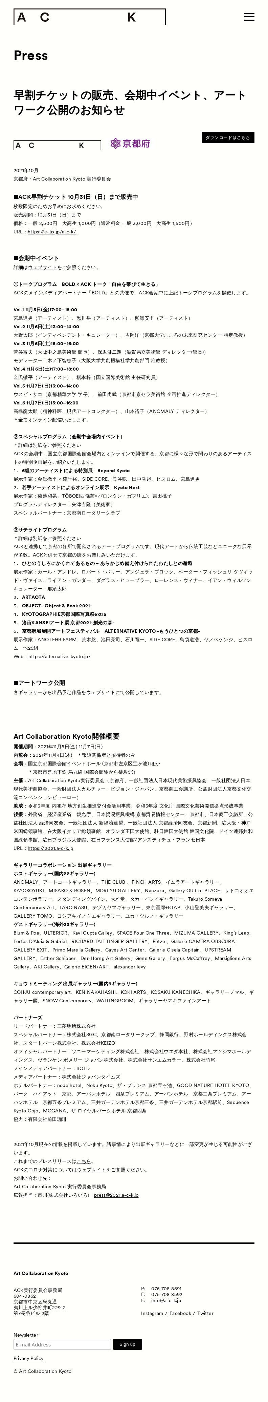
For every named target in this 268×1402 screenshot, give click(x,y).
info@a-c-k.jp (166, 1300)
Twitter (205, 1313)
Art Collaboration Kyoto (41, 1273)
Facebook (180, 1313)
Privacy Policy (29, 1358)
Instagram (152, 1313)
